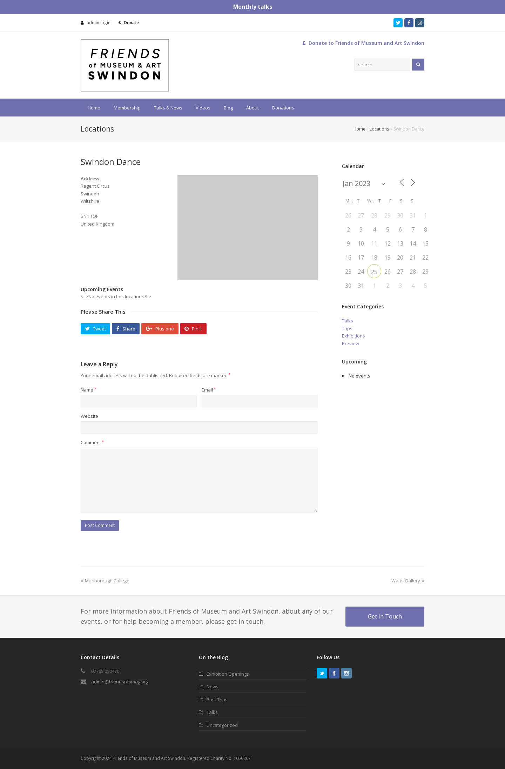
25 (374, 272)
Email (209, 390)
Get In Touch (385, 616)
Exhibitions (353, 336)
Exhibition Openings (228, 674)
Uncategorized (222, 725)
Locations (379, 129)
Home (359, 129)
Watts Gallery (407, 580)
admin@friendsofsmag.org (119, 681)
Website (89, 416)
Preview (350, 343)
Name (88, 390)
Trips (347, 328)
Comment (92, 442)
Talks (347, 320)
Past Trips (217, 699)
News (212, 686)
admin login (98, 23)
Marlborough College (105, 580)
